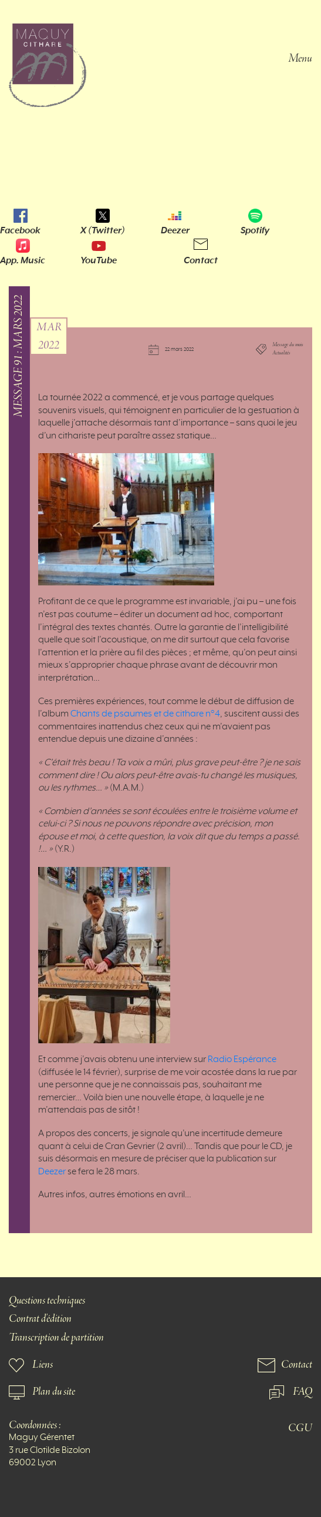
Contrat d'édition (40, 1319)
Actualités (281, 354)
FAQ (302, 1392)
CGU (300, 1428)
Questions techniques (47, 1301)
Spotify (255, 230)
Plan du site (53, 1392)
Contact (201, 260)
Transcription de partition (56, 1338)
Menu (300, 57)
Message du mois (287, 345)
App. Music (22, 260)
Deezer (175, 230)
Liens (42, 1365)
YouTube (98, 260)
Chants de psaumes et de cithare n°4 (145, 714)
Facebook (20, 230)
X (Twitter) (102, 230)
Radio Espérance (242, 1059)
